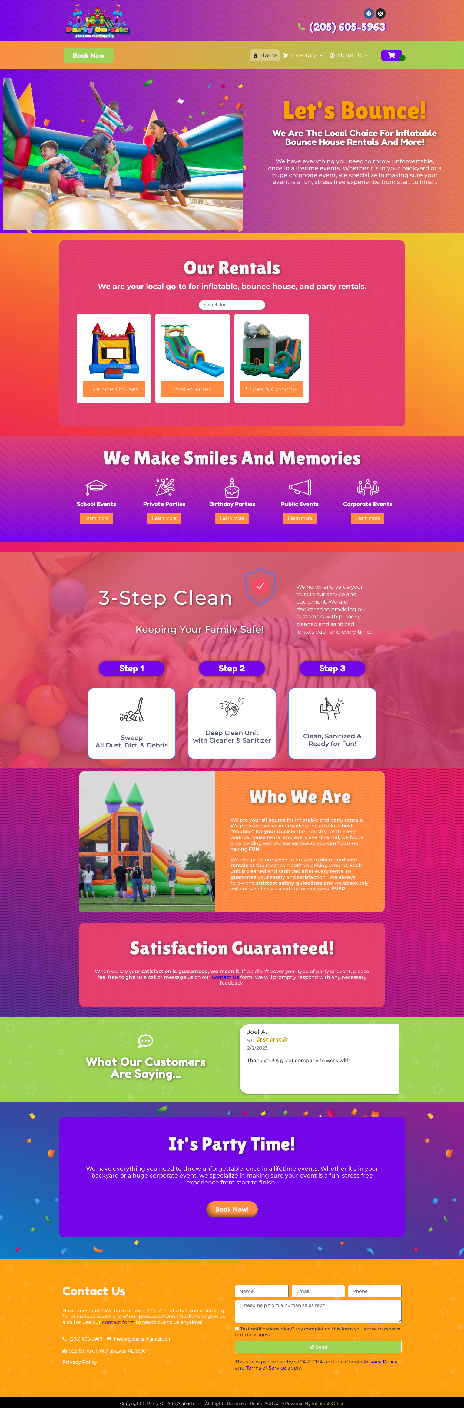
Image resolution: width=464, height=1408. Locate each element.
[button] (96, 517)
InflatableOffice (328, 1401)
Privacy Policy (79, 1360)
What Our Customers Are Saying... (146, 1065)
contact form (118, 1320)
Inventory (306, 55)
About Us (353, 55)
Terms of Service (266, 1365)
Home (268, 55)
